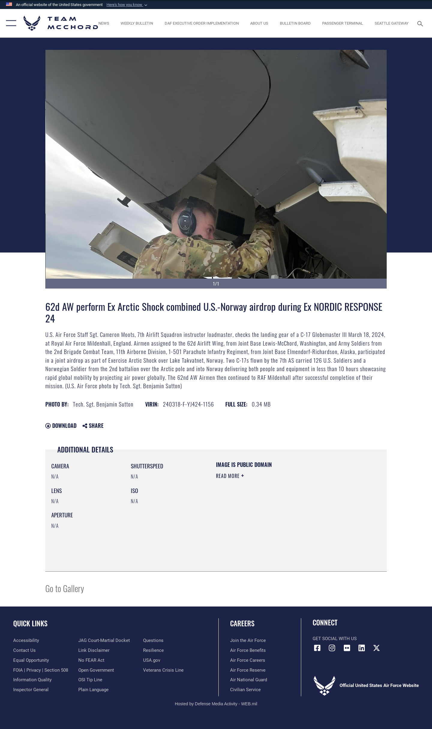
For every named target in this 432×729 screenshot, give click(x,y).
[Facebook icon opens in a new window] (317, 647)
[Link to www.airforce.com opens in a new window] (248, 640)
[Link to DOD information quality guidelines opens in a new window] (32, 679)
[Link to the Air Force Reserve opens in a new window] (248, 670)
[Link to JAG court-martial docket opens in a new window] (104, 640)
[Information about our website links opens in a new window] (94, 650)
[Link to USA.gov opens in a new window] (151, 660)
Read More (228, 475)
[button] (127, 5)
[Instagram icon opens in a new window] (332, 647)
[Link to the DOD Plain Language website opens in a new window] (93, 689)
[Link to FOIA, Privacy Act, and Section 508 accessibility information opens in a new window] (40, 670)
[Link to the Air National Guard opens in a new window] (248, 679)
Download (60, 425)
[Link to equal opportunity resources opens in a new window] (31, 660)
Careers (242, 623)
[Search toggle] (421, 23)
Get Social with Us (335, 638)
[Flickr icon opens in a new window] (346, 647)
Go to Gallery (64, 588)
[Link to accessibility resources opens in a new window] (26, 640)
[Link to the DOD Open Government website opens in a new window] (96, 670)
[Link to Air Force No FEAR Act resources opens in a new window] (91, 660)
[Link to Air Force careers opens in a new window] (247, 660)
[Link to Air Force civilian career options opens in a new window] (245, 689)
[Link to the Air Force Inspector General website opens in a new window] (31, 689)
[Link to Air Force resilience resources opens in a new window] (153, 650)
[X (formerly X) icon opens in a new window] (376, 647)
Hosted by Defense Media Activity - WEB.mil (216, 703)
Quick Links (30, 623)
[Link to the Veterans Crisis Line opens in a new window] (163, 670)
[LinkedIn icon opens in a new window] (361, 647)
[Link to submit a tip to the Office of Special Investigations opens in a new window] (90, 679)
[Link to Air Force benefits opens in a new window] (248, 650)
